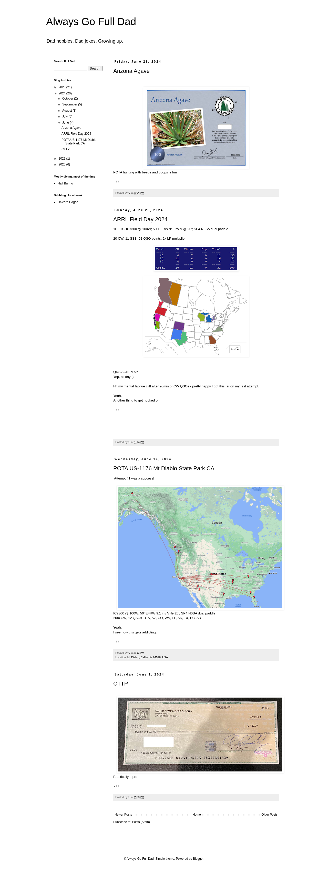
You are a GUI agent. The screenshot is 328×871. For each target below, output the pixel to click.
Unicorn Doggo (68, 202)
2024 (62, 93)
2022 (62, 158)
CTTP (120, 683)
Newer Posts (123, 814)
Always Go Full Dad (91, 21)
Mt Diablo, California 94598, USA (147, 657)
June (66, 122)
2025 (62, 87)
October (68, 98)
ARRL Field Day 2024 (140, 219)
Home (197, 814)
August (67, 110)
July (65, 116)
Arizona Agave (131, 71)
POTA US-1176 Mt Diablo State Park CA (163, 468)
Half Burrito (65, 183)
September (70, 104)
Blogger (198, 858)
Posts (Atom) (141, 822)
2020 (62, 164)
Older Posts (269, 814)
